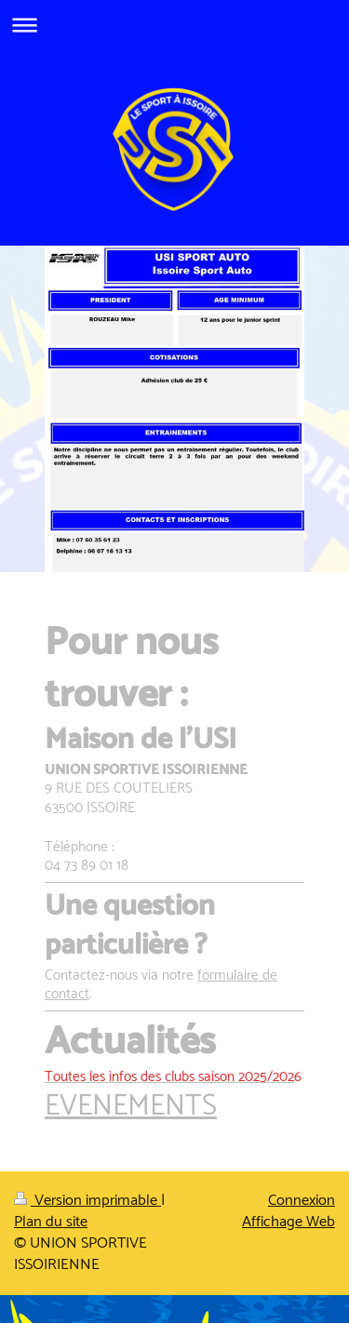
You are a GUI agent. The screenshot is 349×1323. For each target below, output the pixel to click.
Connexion (301, 1200)
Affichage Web (288, 1222)
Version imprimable (87, 1200)
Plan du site (50, 1222)
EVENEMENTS (131, 1106)
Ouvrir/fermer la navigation (174, 25)
